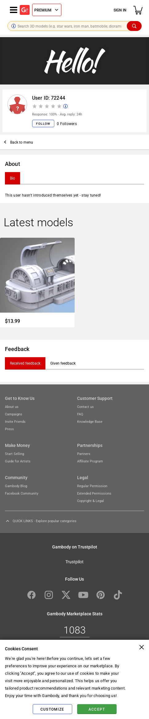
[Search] (134, 26)
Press (9, 429)
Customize (52, 709)
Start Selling (14, 453)
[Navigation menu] (13, 10)
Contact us (85, 406)
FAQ (80, 414)
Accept (97, 709)
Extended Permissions (94, 493)
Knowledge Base (89, 421)
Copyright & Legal (90, 500)
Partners (83, 453)
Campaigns (13, 414)
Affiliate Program (90, 461)
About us (12, 406)
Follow (43, 123)
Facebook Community (21, 493)
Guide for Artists (18, 461)
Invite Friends (15, 421)
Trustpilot (74, 561)
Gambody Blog (16, 485)
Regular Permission (92, 485)
